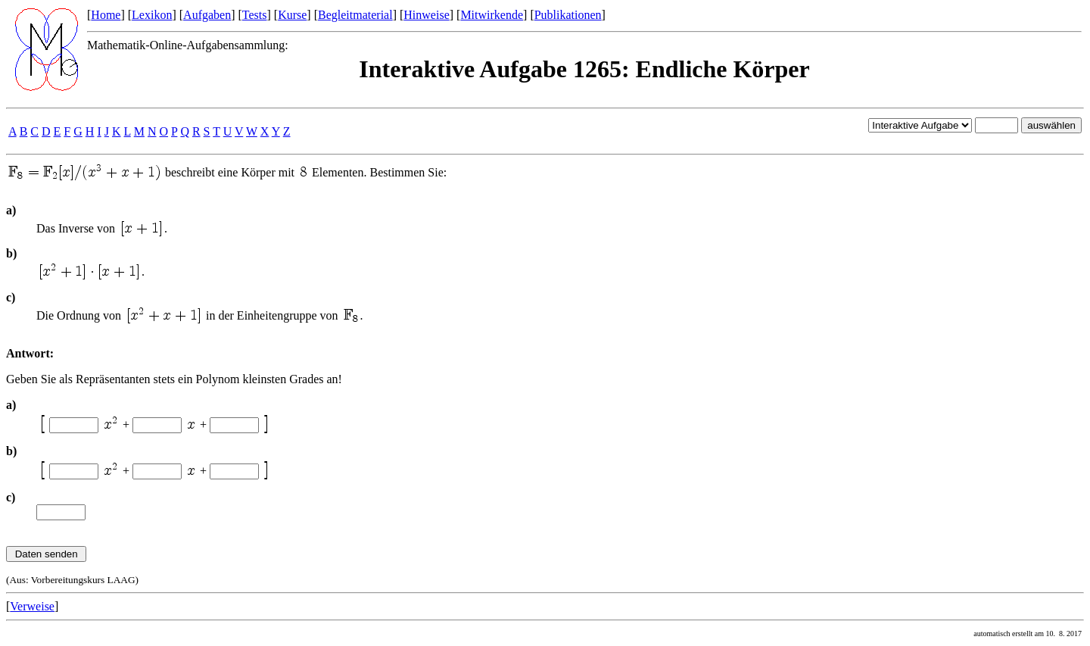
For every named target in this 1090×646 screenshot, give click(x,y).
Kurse (292, 14)
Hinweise (426, 14)
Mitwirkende (491, 14)
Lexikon (152, 14)
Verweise (32, 606)
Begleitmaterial (355, 14)
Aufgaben (207, 14)
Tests (254, 14)
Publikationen (568, 14)
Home (105, 14)
